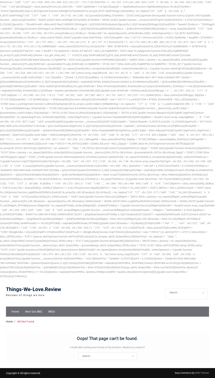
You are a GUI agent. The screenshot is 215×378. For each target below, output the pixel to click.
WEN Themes (202, 373)
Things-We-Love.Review (33, 289)
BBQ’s (51, 312)
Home (15, 312)
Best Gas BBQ (33, 312)
